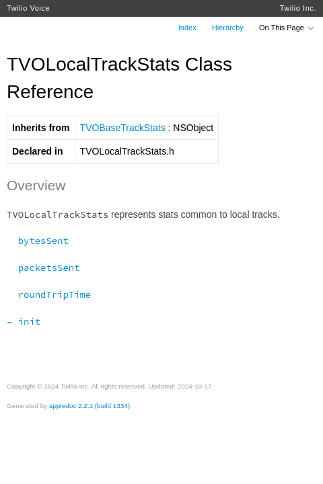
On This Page (287, 28)
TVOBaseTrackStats (123, 127)
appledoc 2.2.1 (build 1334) (89, 405)
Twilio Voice (28, 8)
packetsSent (43, 267)
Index (187, 28)
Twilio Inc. (298, 8)
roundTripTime (49, 294)
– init (23, 321)
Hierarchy (228, 28)
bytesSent (38, 241)
